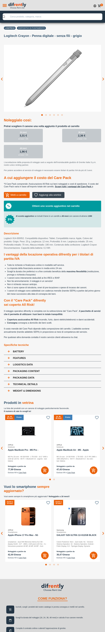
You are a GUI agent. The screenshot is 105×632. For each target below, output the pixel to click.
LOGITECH (10, 28)
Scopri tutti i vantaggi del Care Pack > (74, 186)
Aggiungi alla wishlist (50, 195)
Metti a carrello (18, 195)
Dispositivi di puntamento (31, 28)
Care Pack (22, 473)
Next (103, 76)
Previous (2, 76)
